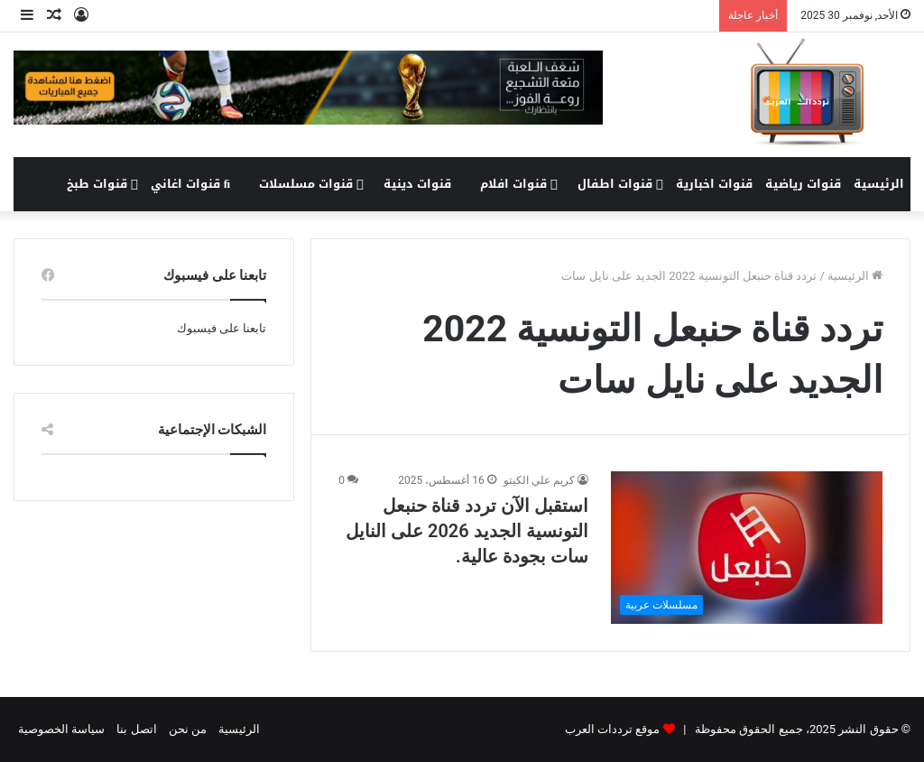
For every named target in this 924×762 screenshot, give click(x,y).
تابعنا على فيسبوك (221, 328)
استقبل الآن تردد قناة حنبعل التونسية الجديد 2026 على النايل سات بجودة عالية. (467, 531)
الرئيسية (879, 183)
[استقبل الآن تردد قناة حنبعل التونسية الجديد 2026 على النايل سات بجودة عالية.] (746, 547)
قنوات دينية (417, 183)
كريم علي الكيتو (539, 480)
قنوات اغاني (190, 183)
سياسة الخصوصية (61, 729)
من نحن (188, 729)
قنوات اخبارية (714, 183)
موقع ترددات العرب (612, 729)
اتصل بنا (136, 729)
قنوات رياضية (803, 183)
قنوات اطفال (620, 183)
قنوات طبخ (102, 183)
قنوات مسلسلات (311, 183)
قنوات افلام (519, 183)
